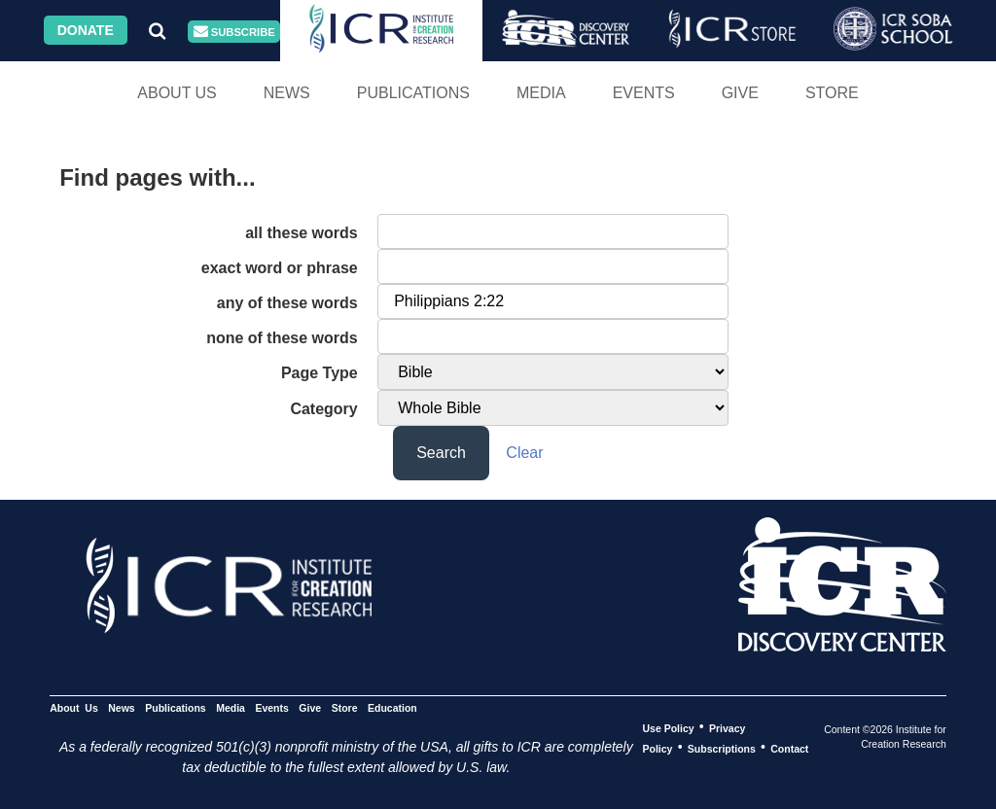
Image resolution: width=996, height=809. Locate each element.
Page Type (319, 373)
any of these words (287, 303)
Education (392, 707)
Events (644, 93)
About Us (177, 93)
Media (541, 93)
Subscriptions (722, 748)
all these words (301, 233)
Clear (524, 452)
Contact (789, 748)
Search (441, 452)
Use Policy (668, 727)
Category (323, 409)
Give (740, 93)
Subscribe (234, 31)
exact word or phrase (279, 268)
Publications (413, 93)
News (287, 93)
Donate (85, 30)
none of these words (282, 338)
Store (832, 93)
